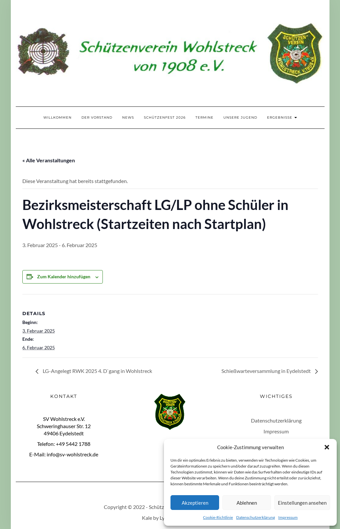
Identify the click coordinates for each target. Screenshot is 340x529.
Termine (204, 117)
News (128, 117)
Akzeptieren (195, 503)
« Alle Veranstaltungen (48, 160)
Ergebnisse (282, 117)
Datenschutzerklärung (255, 517)
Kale (147, 518)
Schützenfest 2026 (165, 117)
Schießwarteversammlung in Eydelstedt (266, 371)
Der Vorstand (96, 117)
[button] (327, 447)
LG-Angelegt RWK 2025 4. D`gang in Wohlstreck (97, 371)
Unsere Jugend (240, 117)
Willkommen (57, 117)
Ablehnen (247, 503)
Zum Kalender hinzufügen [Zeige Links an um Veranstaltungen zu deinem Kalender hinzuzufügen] (63, 276)
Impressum (288, 517)
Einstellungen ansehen (302, 503)
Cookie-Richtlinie (218, 517)
